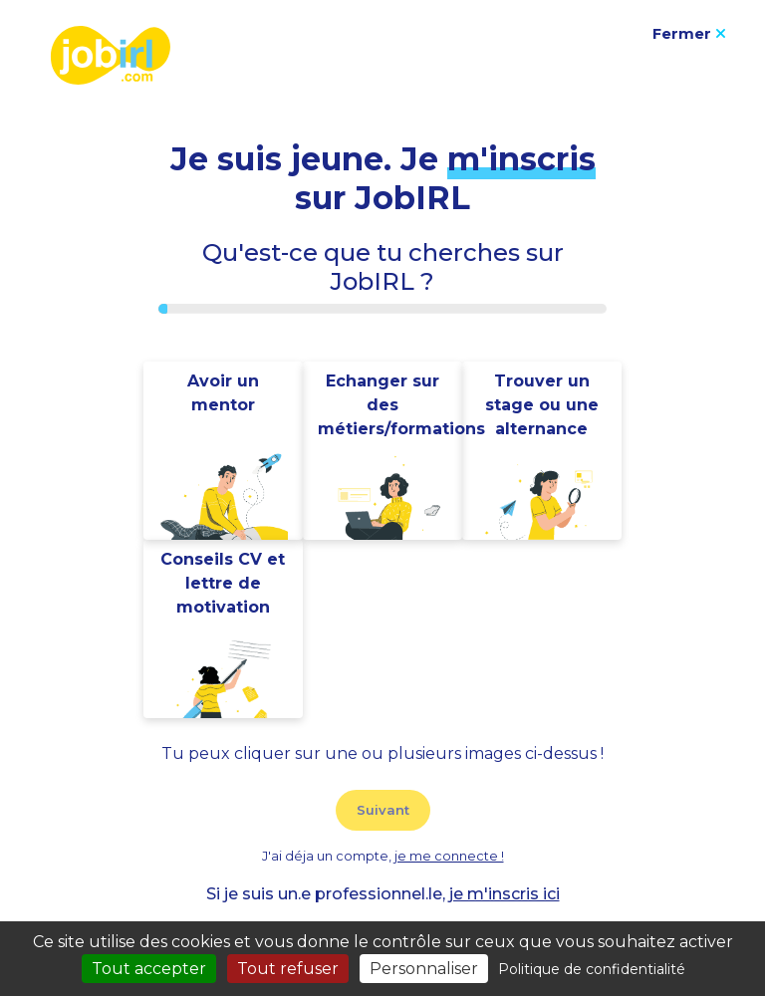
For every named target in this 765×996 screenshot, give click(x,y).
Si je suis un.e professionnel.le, (383, 893)
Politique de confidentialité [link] (591, 969)
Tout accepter (149, 968)
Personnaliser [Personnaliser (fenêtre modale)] (424, 968)
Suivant (383, 810)
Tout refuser (288, 968)
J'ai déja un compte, (383, 856)
